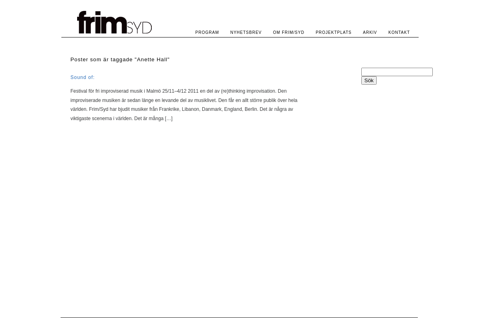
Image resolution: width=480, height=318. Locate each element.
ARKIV (370, 32)
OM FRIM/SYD (288, 32)
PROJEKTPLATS (334, 32)
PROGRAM (207, 32)
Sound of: (83, 77)
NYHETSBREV (246, 32)
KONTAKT (399, 32)
